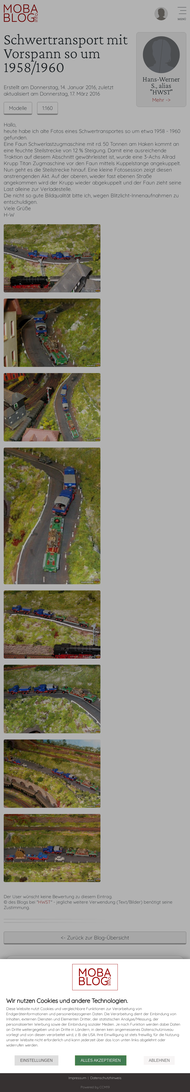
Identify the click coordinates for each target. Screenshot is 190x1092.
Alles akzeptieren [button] (101, 1060)
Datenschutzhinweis (105, 1078)
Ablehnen (159, 1060)
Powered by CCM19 (95, 1087)
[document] (95, 1026)
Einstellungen (36, 1060)
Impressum (77, 1078)
